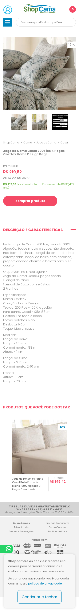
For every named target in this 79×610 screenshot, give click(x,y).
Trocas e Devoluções (21, 531)
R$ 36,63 (23, 178)
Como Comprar (57, 527)
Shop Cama (11, 142)
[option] (39, 458)
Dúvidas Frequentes (58, 523)
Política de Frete (57, 531)
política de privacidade (45, 583)
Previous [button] (5, 458)
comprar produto (30, 201)
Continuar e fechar (39, 596)
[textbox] (46, 22)
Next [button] (74, 458)
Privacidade (21, 527)
